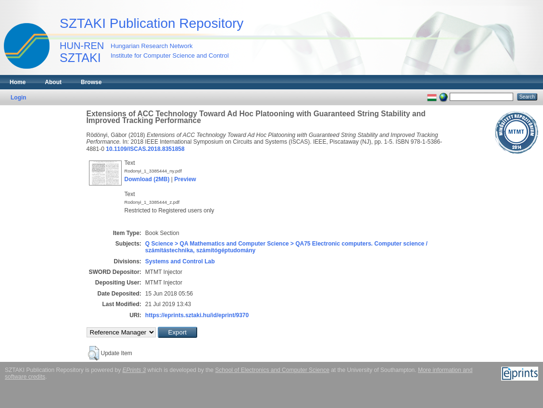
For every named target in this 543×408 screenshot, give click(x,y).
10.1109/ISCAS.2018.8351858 (145, 149)
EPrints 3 (134, 370)
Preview (185, 179)
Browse (91, 82)
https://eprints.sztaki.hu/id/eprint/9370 (197, 315)
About (53, 82)
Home (17, 82)
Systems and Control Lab (180, 261)
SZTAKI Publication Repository (151, 23)
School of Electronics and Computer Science (272, 370)
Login (18, 97)
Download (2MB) (147, 179)
